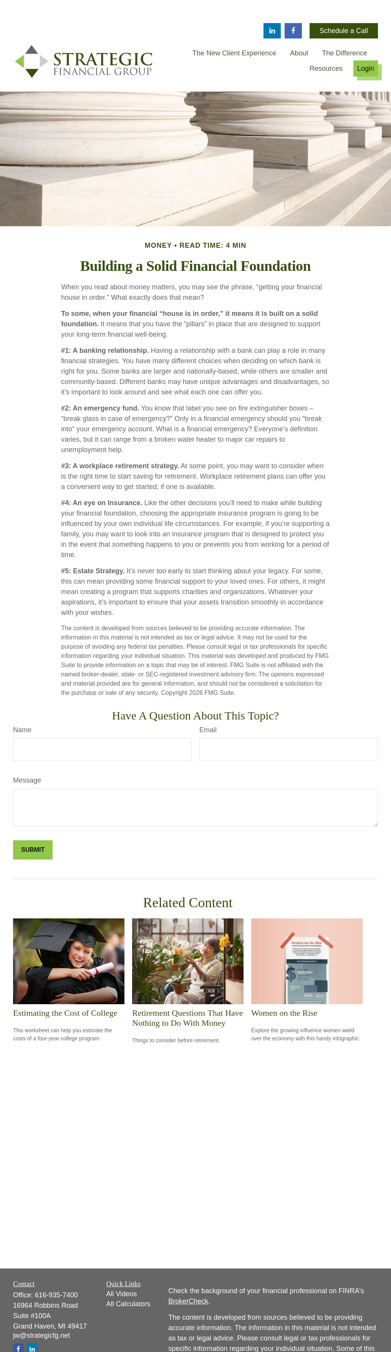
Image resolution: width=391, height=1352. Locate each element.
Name (22, 707)
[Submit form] (33, 826)
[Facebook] (293, 7)
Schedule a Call (344, 8)
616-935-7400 (56, 1272)
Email (208, 707)
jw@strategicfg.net (41, 1312)
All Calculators (128, 1281)
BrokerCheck (188, 1278)
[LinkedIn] (272, 7)
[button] (234, 30)
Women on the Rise (284, 990)
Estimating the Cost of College (65, 990)
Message (27, 757)
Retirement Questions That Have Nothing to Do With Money (187, 995)
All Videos (121, 1271)
